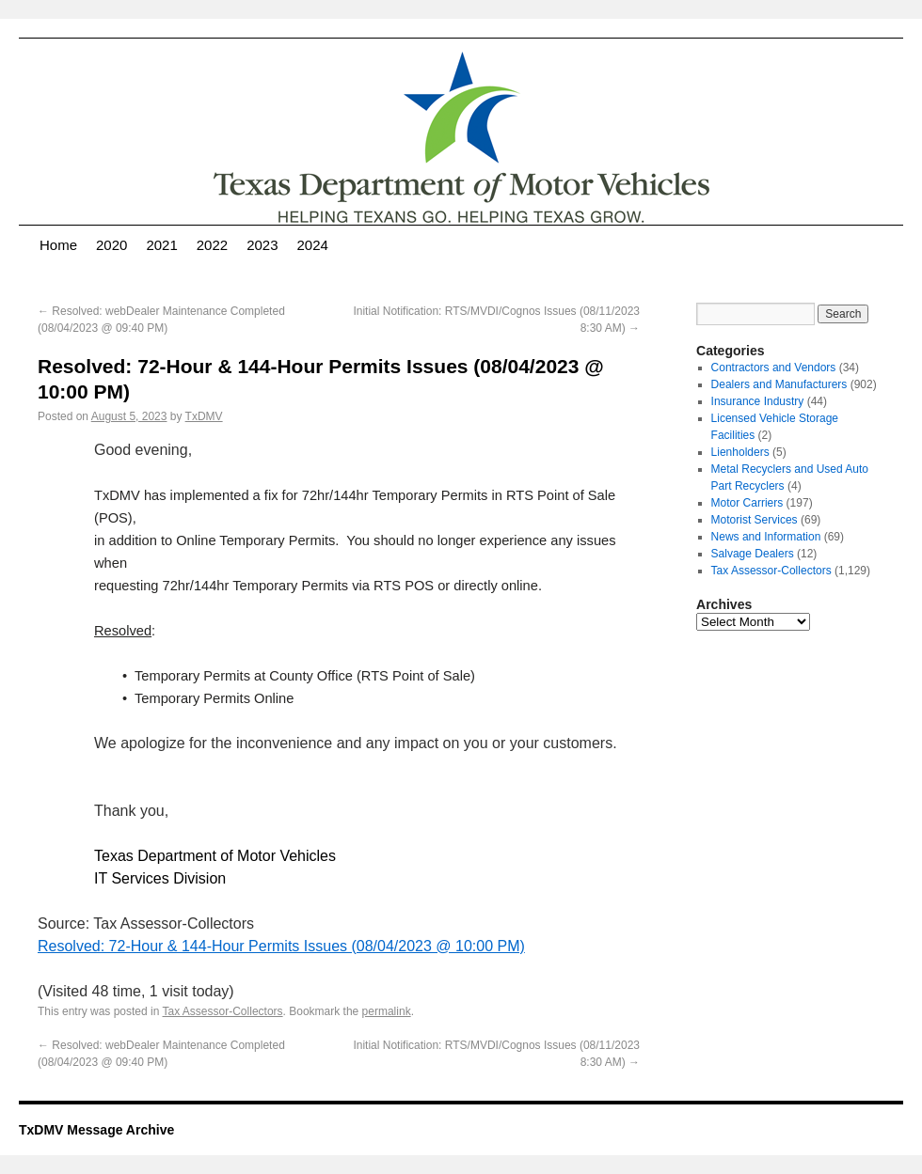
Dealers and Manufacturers (779, 384)
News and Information (766, 536)
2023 (262, 245)
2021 (161, 245)
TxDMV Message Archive (96, 1129)
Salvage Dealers (752, 553)
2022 (212, 245)
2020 (111, 245)
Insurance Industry (757, 401)
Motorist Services (754, 519)
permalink (386, 1011)
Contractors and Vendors (773, 367)
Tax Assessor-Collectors (223, 1011)
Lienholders (740, 452)
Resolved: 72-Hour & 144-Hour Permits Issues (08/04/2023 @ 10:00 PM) (281, 946)
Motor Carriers (747, 502)
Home (58, 245)
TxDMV (204, 416)
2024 (312, 245)
